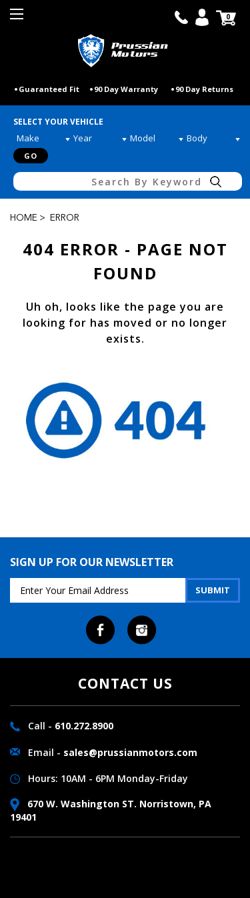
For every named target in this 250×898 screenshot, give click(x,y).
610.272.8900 (84, 725)
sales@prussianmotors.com (130, 752)
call (181, 17)
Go (30, 156)
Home (23, 218)
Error (64, 218)
